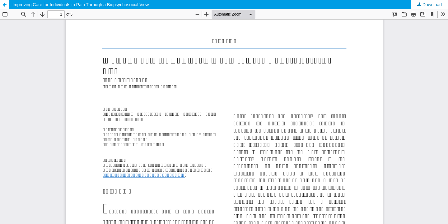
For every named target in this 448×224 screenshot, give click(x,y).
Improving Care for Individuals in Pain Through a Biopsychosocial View (80, 4)
